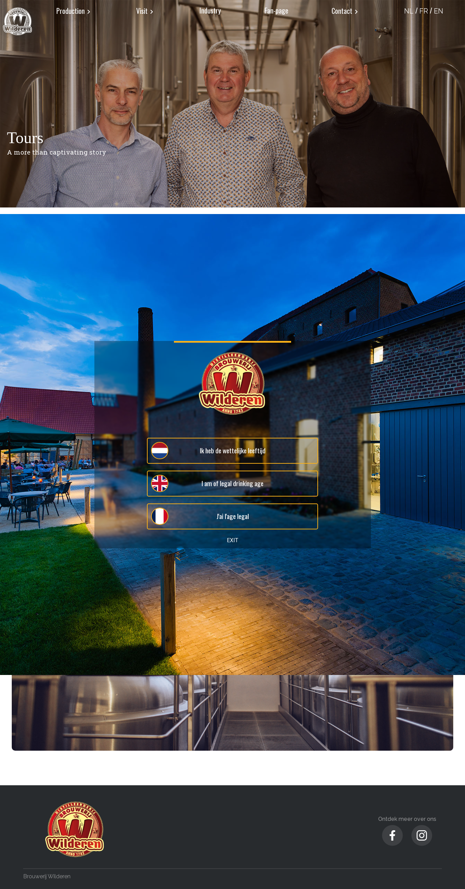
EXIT (232, 540)
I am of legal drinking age (207, 483)
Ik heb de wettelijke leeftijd (208, 450)
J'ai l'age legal (199, 516)
